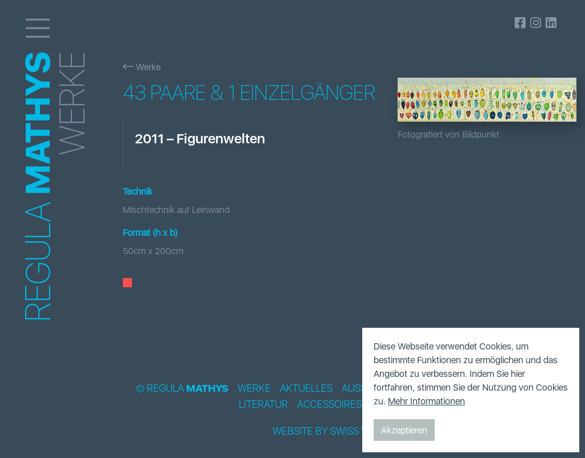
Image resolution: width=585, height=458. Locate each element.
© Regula (182, 388)
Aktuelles (306, 388)
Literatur (263, 404)
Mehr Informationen (426, 401)
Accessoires (329, 404)
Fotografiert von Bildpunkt (448, 134)
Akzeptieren (404, 430)
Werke (142, 67)
